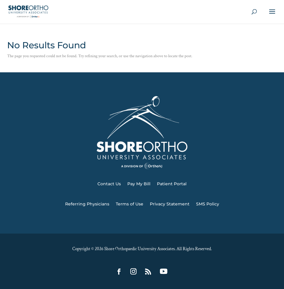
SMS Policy (207, 204)
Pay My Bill (138, 183)
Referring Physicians (87, 204)
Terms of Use (129, 204)
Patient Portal (172, 183)
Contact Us (109, 183)
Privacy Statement (170, 204)
